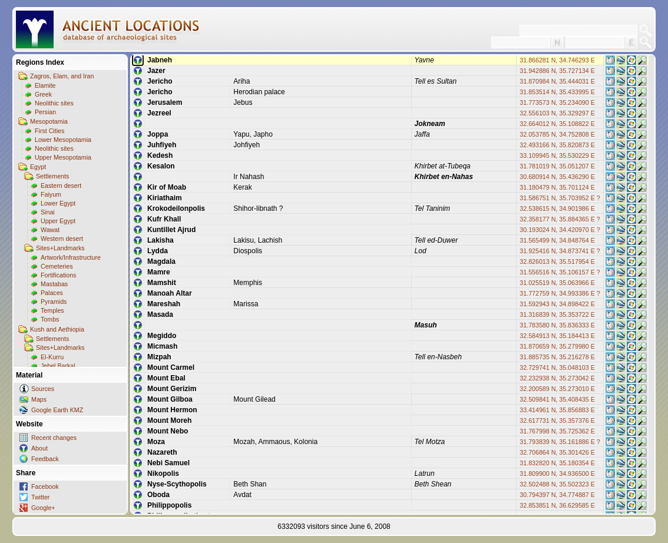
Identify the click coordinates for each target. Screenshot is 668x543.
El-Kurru (52, 356)
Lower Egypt (58, 203)
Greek (43, 94)
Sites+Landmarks (60, 247)
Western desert (62, 238)
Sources (42, 388)
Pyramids (54, 301)
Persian (45, 111)
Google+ (43, 507)
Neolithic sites (54, 103)
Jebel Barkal (58, 365)
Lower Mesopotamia (63, 139)
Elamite (45, 85)
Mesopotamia (49, 121)
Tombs (50, 319)
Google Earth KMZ (57, 409)
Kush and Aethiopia (57, 329)
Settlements (52, 176)
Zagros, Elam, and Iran (62, 76)
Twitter (40, 497)
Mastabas (54, 283)
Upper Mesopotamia (63, 157)
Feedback (45, 458)
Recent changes (54, 437)
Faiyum (51, 194)
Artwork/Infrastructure (71, 257)
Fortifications (58, 275)
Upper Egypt (58, 220)
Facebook (45, 486)
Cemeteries (56, 266)
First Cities (49, 130)
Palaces (52, 292)
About (39, 448)
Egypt (38, 166)
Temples (52, 310)
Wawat (50, 229)
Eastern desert (61, 185)
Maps (39, 399)
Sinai (48, 212)
